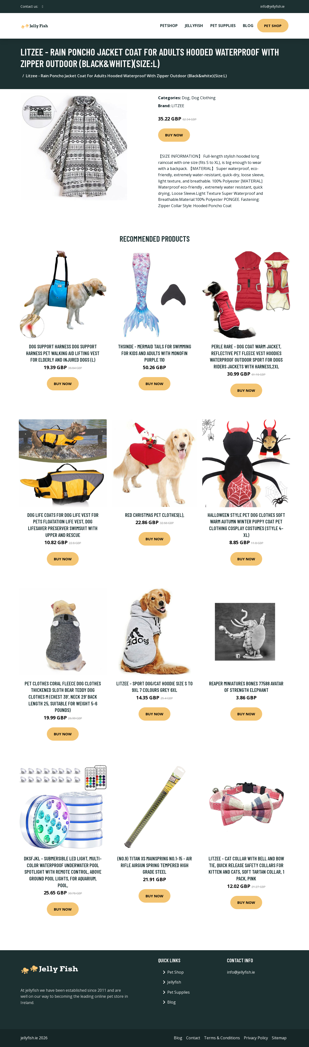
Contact (193, 1037)
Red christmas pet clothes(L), (154, 515)
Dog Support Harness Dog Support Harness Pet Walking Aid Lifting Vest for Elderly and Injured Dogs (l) (62, 353)
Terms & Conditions (222, 1037)
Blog (248, 25)
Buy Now (174, 135)
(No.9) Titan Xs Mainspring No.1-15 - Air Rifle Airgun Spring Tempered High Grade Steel (154, 865)
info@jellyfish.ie (272, 6)
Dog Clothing (203, 97)
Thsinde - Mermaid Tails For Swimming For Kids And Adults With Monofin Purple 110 (154, 353)
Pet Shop (272, 25)
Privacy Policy (256, 1037)
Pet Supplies (223, 25)
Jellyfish (194, 25)
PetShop (169, 25)
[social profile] (42, 6)
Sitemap (279, 1037)
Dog (186, 97)
